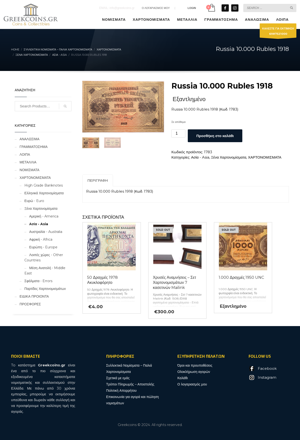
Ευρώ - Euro (34, 201)
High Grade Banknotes (43, 185)
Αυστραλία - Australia (45, 232)
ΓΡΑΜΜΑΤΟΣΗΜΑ (34, 147)
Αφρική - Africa (40, 239)
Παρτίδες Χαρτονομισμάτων (45, 288)
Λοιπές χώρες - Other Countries (43, 257)
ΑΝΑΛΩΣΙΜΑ (29, 139)
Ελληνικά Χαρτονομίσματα (44, 193)
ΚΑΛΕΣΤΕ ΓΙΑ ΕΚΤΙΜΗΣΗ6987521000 (278, 32)
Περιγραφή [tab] (97, 180)
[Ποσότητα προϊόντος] (178, 133)
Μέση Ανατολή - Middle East (44, 270)
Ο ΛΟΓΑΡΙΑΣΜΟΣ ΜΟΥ (156, 8)
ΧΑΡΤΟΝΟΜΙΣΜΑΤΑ (264, 157)
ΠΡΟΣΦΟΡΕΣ (30, 304)
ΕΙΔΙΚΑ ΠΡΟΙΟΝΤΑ (34, 296)
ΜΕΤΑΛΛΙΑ (28, 162)
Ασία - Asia (200, 157)
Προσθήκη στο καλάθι (215, 136)
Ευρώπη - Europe (43, 247)
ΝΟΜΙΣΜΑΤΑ (29, 170)
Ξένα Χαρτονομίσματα (228, 157)
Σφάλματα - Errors (38, 281)
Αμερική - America (43, 216)
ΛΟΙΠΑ (25, 154)
